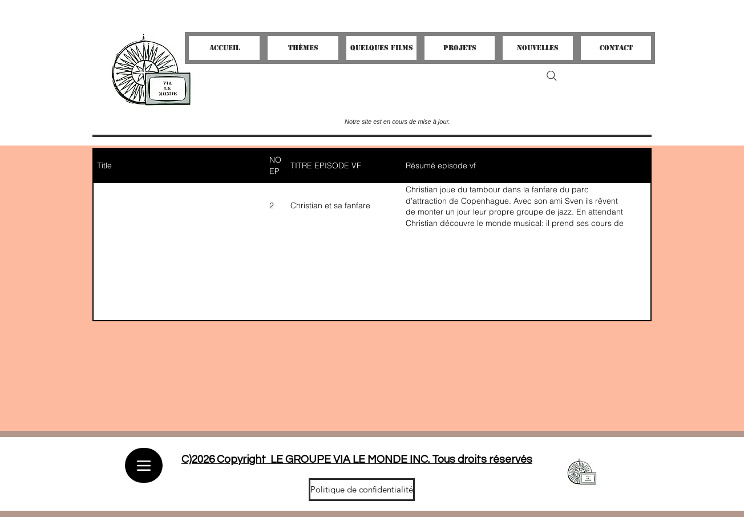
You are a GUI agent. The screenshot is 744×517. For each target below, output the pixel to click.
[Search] (551, 76)
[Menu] (144, 465)
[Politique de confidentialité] (362, 489)
